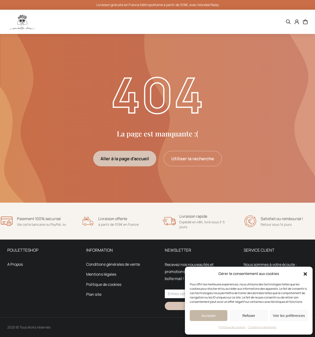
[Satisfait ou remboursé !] (250, 221)
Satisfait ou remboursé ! (282, 218)
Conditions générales (262, 327)
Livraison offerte (112, 218)
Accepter (208, 315)
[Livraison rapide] (169, 221)
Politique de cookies (232, 327)
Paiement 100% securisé (39, 218)
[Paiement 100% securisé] (6, 221)
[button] (305, 274)
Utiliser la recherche (192, 158)
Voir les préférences (289, 315)
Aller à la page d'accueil (124, 158)
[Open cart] (305, 21)
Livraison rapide (193, 216)
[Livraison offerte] (88, 221)
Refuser (248, 315)
